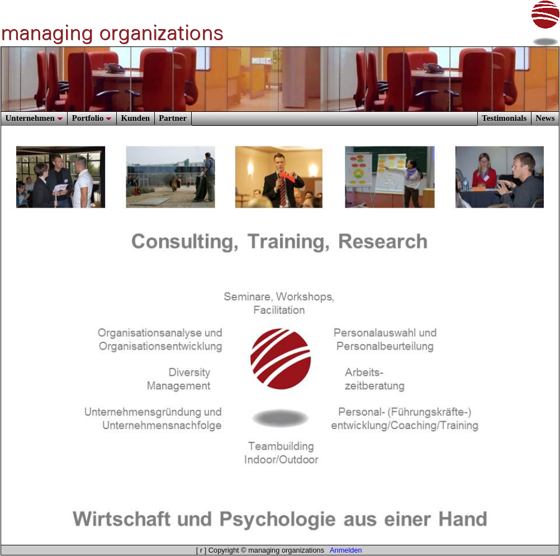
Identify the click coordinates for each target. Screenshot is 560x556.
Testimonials (504, 118)
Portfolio (92, 118)
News (544, 118)
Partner (173, 118)
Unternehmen (34, 118)
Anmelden (346, 550)
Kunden (135, 118)
